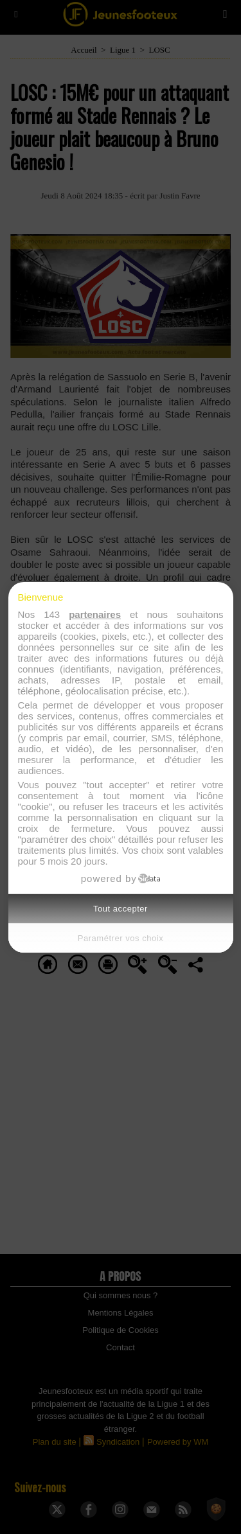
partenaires (95, 614)
